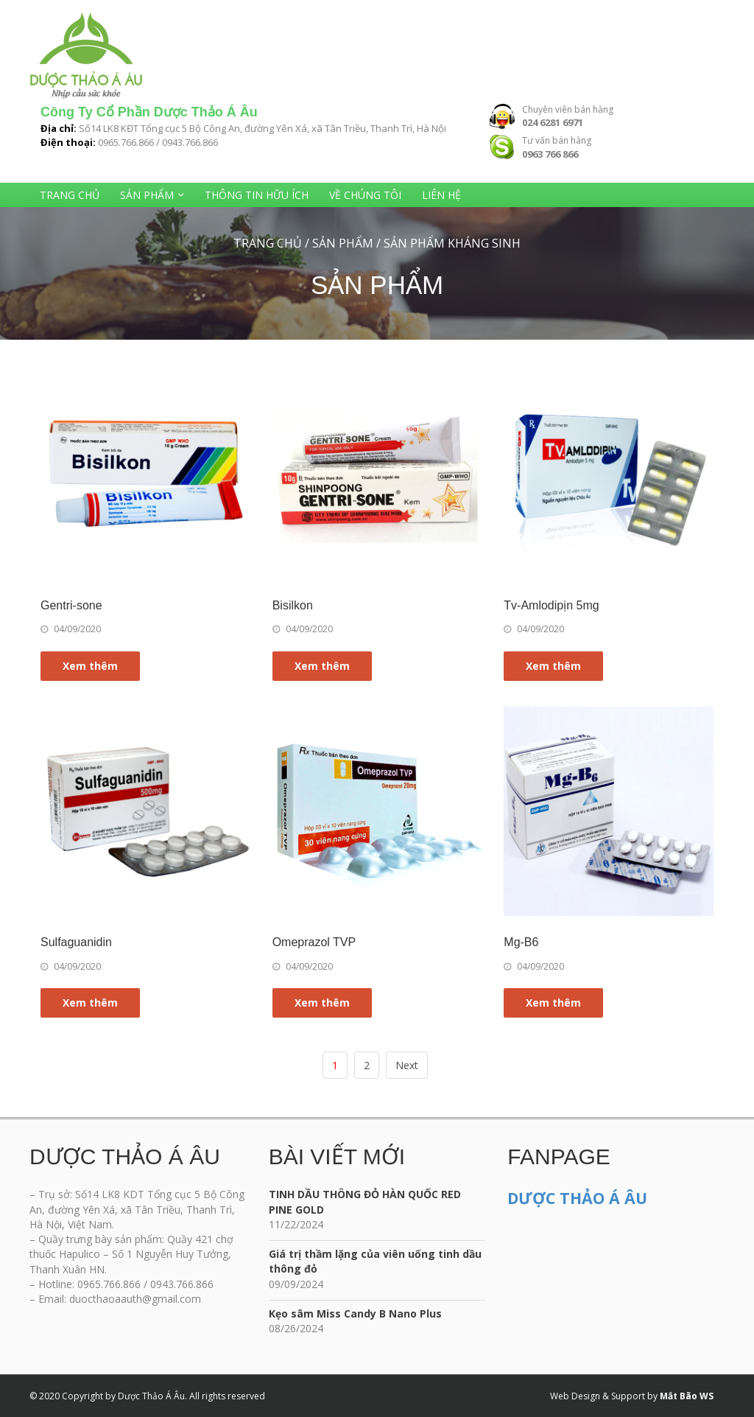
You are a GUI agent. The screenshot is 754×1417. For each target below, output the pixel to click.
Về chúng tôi (365, 195)
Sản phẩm (147, 195)
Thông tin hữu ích (257, 195)
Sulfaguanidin (76, 942)
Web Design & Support (597, 1396)
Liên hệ (441, 195)
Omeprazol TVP (314, 942)
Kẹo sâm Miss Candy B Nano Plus (355, 1313)
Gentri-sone (71, 605)
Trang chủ (69, 195)
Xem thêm (90, 666)
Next (406, 1065)
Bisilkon (292, 605)
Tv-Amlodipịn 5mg (551, 605)
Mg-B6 (521, 942)
